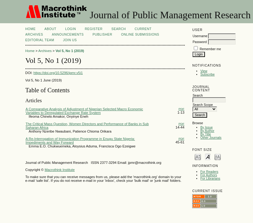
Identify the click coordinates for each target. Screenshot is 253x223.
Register (94, 29)
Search (118, 29)
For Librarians (210, 178)
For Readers (209, 171)
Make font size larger (218, 156)
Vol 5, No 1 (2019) (69, 51)
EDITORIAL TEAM (39, 40)
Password (200, 42)
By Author (207, 131)
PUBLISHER (102, 34)
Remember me (210, 49)
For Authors (208, 175)
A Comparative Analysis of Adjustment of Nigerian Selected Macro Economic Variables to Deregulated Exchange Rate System (84, 111)
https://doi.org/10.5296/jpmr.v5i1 (58, 73)
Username (200, 36)
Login (70, 29)
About (50, 29)
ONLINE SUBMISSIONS (140, 34)
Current (143, 29)
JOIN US (70, 40)
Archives (34, 34)
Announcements (68, 34)
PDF (181, 109)
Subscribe (207, 74)
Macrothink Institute (60, 170)
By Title (205, 134)
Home (30, 29)
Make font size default (208, 156)
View (203, 71)
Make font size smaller (198, 156)
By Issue (206, 127)
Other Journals (210, 137)
